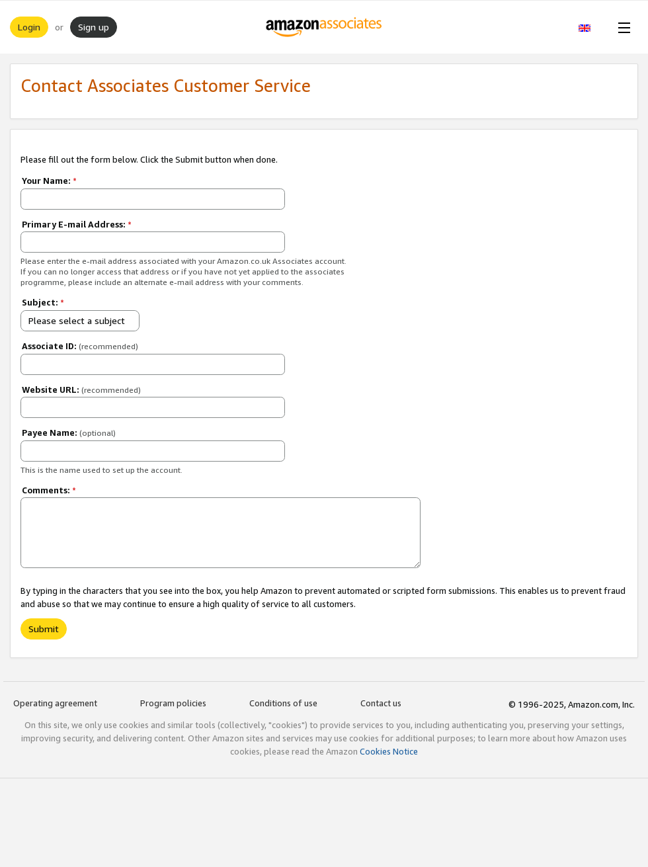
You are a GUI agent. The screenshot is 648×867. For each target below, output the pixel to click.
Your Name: (49, 180)
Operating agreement (55, 703)
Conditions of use (283, 703)
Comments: (49, 490)
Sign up (93, 26)
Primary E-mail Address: (77, 224)
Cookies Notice (389, 751)
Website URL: (81, 389)
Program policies (173, 703)
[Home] (324, 27)
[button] (591, 27)
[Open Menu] (621, 27)
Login (29, 26)
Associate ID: (80, 346)
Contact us (380, 703)
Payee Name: (69, 432)
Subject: (43, 302)
